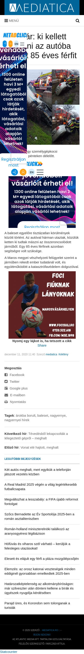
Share (41, 345)
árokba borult (26, 415)
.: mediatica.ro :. (50, 630)
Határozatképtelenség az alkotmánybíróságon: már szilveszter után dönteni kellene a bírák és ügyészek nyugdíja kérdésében (39, 588)
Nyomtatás (15, 402)
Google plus (16, 388)
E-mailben (14, 395)
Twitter (11, 381)
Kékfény (63, 354)
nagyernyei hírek (16, 420)
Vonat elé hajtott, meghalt (39, 447)
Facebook (14, 375)
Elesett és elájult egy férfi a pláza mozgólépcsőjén (41, 559)
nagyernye (58, 415)
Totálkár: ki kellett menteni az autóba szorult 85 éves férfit (40, 46)
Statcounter (8, 652)
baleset (42, 415)
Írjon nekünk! (42, 635)
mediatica (51, 354)
